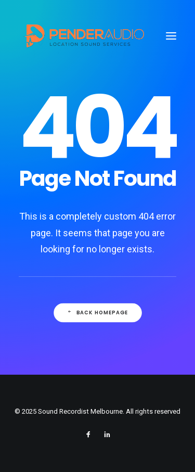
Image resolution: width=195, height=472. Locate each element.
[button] (171, 35)
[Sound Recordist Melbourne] (83, 35)
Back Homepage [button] (97, 312)
